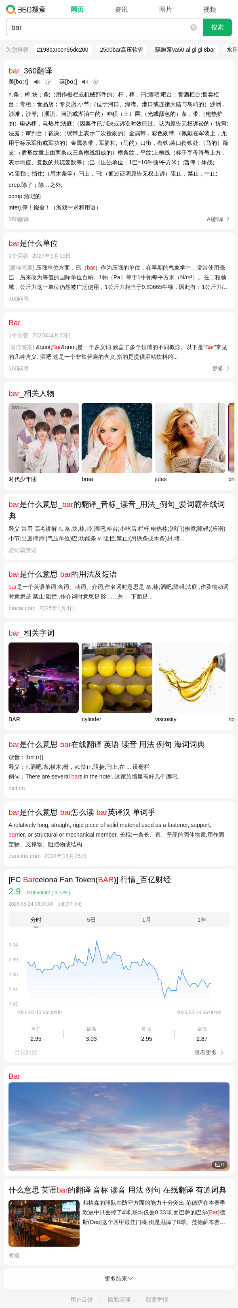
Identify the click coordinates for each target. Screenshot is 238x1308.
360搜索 (27, 9)
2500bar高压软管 (121, 49)
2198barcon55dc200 (62, 49)
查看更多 (206, 1052)
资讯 (121, 9)
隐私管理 (119, 1299)
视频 (209, 9)
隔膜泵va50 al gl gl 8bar (185, 49)
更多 (217, 368)
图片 (165, 9)
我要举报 (156, 1299)
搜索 (217, 27)
